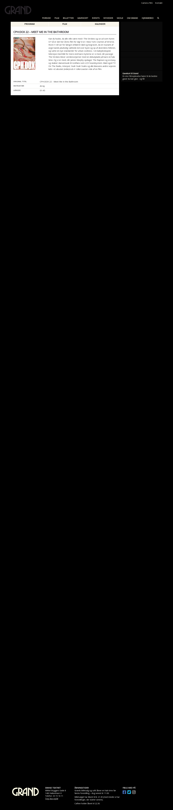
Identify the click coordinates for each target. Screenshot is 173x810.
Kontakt (158, 2)
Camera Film (147, 2)
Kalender (100, 24)
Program (29, 24)
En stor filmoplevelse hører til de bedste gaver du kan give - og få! (139, 261)
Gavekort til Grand (130, 257)
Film (64, 24)
